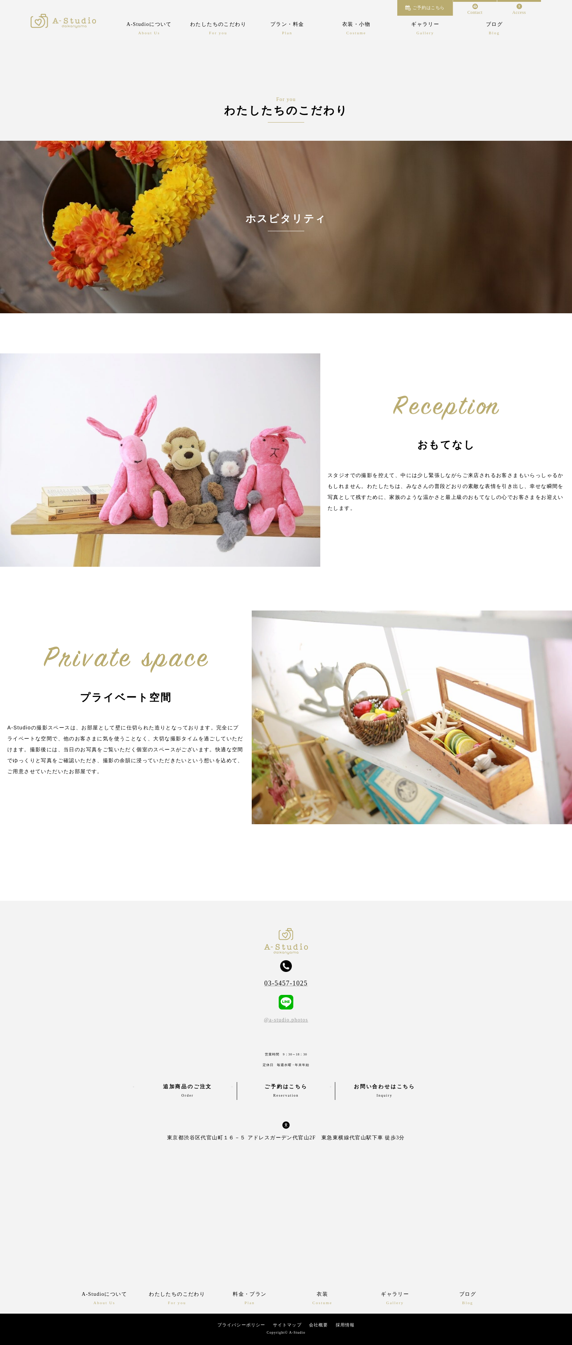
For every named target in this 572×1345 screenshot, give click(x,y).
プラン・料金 (287, 24)
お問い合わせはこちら (384, 1092)
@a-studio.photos (286, 1020)
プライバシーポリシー (241, 1324)
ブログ (494, 24)
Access (519, 12)
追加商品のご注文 (187, 1092)
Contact (475, 12)
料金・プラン (249, 1294)
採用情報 (345, 1324)
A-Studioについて (149, 24)
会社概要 (318, 1324)
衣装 (322, 1294)
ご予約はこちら (429, 7)
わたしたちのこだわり (218, 24)
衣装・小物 (356, 24)
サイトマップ (287, 1324)
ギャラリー (425, 24)
